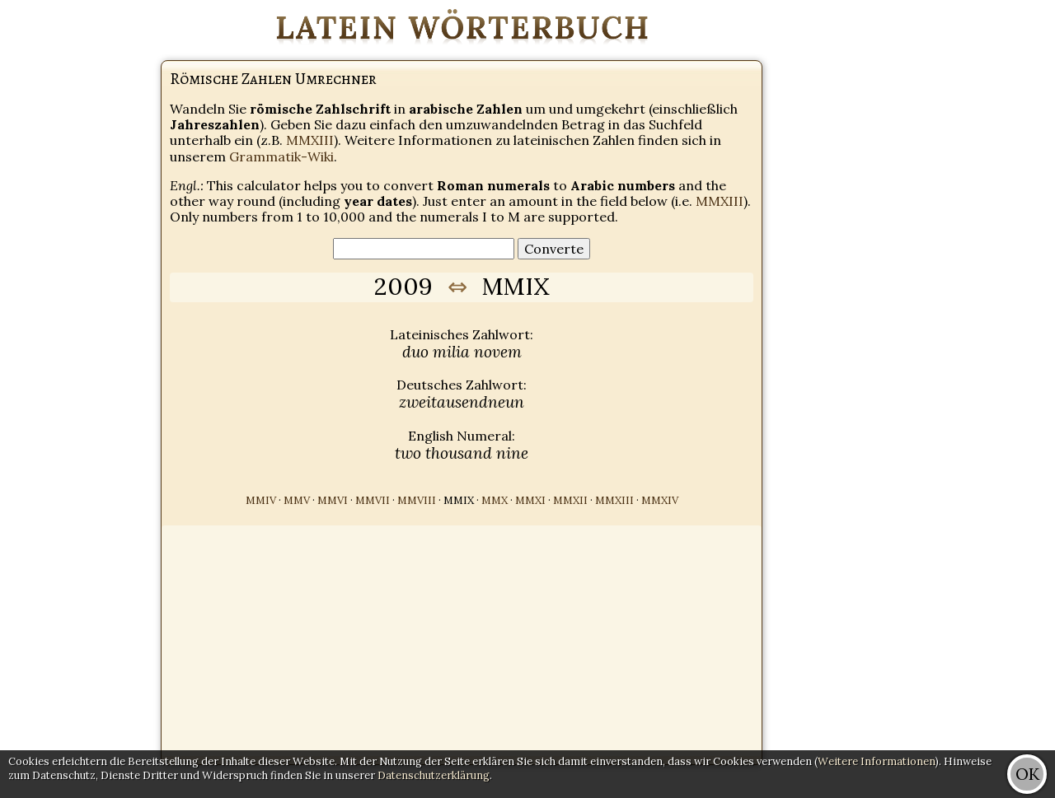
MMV (297, 500)
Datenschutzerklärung (433, 775)
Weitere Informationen (876, 761)
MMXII (570, 500)
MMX (494, 500)
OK (1027, 773)
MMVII (372, 500)
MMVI (332, 500)
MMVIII (416, 500)
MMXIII (310, 140)
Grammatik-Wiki (281, 156)
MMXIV (659, 500)
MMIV (261, 500)
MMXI (530, 500)
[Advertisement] (989, 247)
